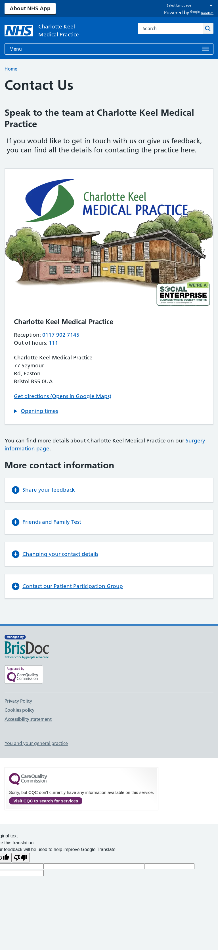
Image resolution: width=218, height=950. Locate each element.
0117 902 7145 (60, 335)
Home (11, 69)
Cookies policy (19, 710)
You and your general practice (36, 743)
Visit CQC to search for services (45, 800)
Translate (201, 13)
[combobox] (170, 28)
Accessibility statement (28, 719)
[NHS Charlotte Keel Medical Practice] (50, 31)
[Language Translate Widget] (188, 5)
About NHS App (30, 8)
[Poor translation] (21, 857)
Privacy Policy (18, 701)
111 (53, 343)
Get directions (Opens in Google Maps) (62, 396)
